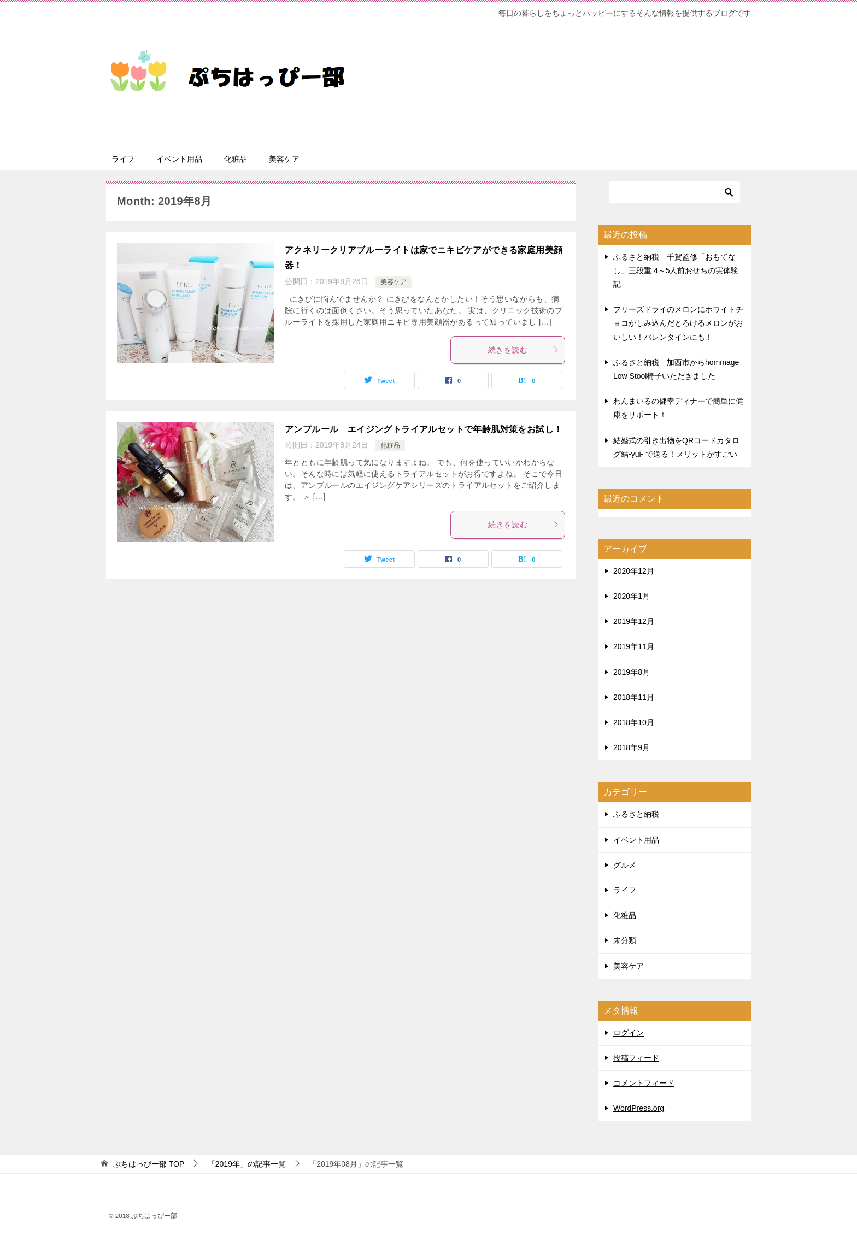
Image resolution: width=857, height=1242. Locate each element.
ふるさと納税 (636, 814)
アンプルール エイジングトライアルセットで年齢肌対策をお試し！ (423, 429)
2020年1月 (631, 596)
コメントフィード (643, 1083)
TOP (148, 1163)
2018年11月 (633, 697)
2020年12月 (633, 571)
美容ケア (284, 159)
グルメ (624, 865)
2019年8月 (631, 672)
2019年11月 (633, 646)
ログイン (628, 1032)
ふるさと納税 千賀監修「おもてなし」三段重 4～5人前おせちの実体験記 (675, 270)
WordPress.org (638, 1108)
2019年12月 (633, 621)
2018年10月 (633, 722)
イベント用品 (179, 159)
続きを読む (523, 349)
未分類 (624, 940)
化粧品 (235, 159)
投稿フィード (636, 1057)
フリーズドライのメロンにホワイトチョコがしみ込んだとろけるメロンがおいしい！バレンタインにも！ (678, 323)
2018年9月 (631, 747)
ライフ (122, 159)
